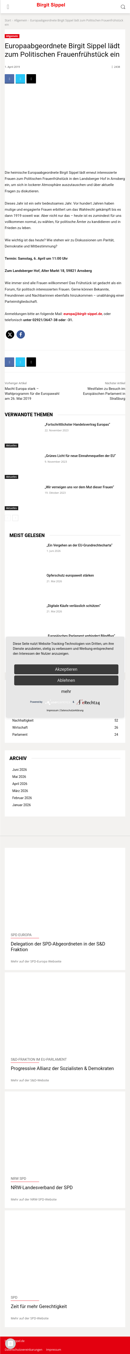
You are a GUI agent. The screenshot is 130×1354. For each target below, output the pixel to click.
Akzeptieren (66, 669)
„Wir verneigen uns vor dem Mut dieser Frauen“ (79, 487)
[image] (65, 891)
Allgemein (20, 20)
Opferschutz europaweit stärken (70, 575)
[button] (10, 334)
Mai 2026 (19, 777)
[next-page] (15, 518)
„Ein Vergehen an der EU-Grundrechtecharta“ (79, 545)
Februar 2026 (22, 798)
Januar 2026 (21, 805)
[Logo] (65, 7)
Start (8, 20)
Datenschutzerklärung (71, 710)
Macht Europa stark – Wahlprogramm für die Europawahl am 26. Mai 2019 (32, 394)
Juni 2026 (19, 770)
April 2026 (19, 784)
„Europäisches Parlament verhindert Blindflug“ (81, 636)
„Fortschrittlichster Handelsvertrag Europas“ (77, 424)
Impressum (52, 710)
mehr (66, 691)
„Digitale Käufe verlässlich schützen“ (74, 606)
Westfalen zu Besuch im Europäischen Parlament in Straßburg (104, 394)
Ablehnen (66, 680)
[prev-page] (8, 518)
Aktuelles (11, 445)
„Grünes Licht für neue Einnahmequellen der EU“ (80, 456)
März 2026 (20, 791)
